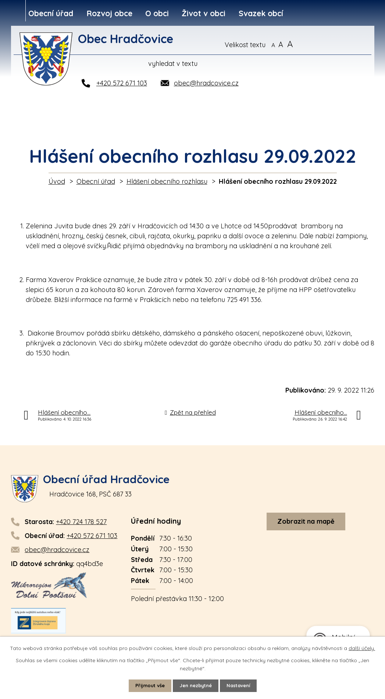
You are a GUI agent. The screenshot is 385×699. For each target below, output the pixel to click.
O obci (157, 13)
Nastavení (241, 685)
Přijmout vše (147, 685)
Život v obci (203, 13)
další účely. (362, 647)
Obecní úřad (50, 13)
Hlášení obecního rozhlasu (166, 181)
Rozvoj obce (109, 13)
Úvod (57, 181)
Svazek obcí (261, 13)
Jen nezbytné (196, 685)
